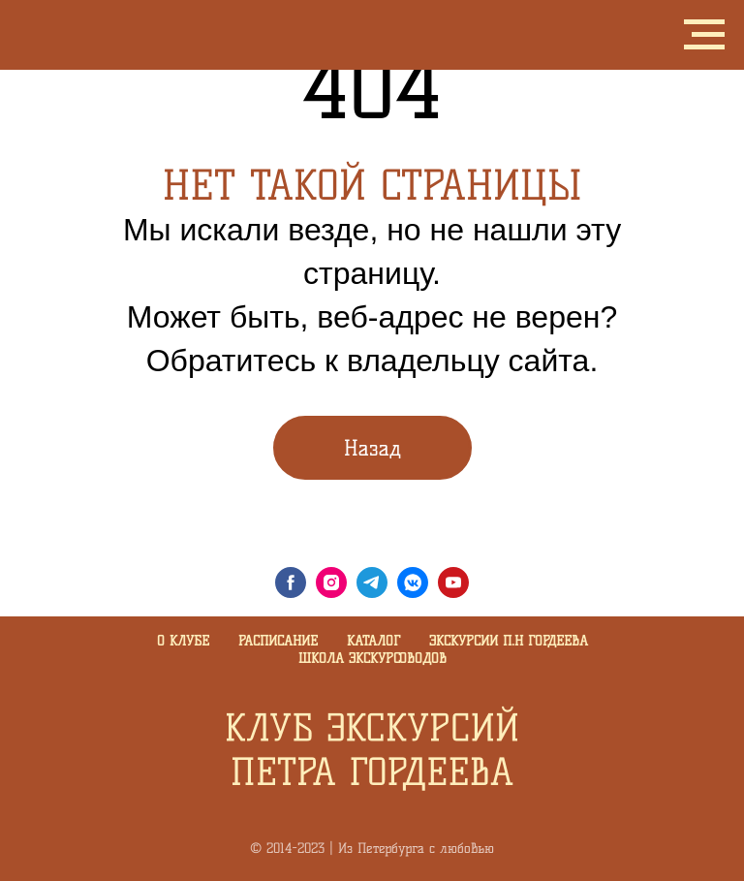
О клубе (183, 641)
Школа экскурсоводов (372, 658)
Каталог (373, 641)
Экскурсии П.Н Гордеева (508, 641)
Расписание (278, 641)
